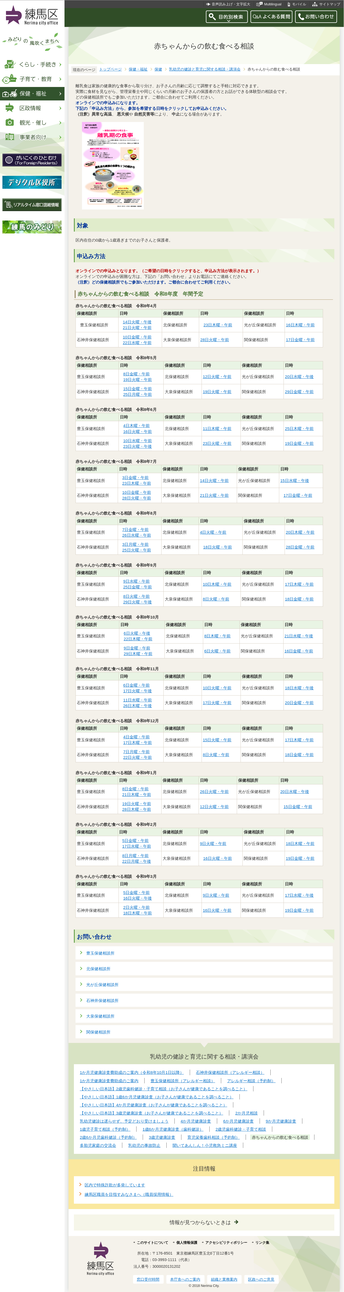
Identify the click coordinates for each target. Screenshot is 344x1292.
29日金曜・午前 (299, 391)
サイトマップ (329, 4)
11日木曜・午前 (217, 428)
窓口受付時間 (148, 1279)
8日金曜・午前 (136, 374)
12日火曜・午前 (217, 376)
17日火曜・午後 (137, 691)
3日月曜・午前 (135, 544)
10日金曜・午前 (137, 337)
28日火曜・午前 (214, 339)
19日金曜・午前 (299, 443)
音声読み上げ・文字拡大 (231, 4)
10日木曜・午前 (217, 584)
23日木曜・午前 (217, 325)
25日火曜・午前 (136, 550)
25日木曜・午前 (299, 428)
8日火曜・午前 (136, 596)
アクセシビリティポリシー (226, 1243)
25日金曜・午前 (137, 587)
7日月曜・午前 (136, 751)
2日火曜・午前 (136, 907)
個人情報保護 (186, 1243)
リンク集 (262, 1243)
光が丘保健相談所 (102, 984)
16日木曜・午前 (300, 325)
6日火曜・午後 (137, 633)
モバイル (299, 4)
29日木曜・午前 (138, 653)
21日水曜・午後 (299, 636)
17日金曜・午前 (300, 339)
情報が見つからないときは (200, 1222)
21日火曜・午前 (137, 327)
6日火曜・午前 (217, 651)
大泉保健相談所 (100, 1016)
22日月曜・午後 (136, 861)
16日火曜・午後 (137, 898)
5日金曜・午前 (135, 840)
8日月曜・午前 (135, 855)
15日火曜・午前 (217, 740)
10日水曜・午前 (137, 440)
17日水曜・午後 (299, 895)
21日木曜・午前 (136, 794)
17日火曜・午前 (217, 702)
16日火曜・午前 (137, 431)
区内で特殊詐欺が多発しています (115, 1185)
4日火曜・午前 (213, 532)
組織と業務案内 (224, 1279)
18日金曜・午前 (299, 599)
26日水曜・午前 (136, 535)
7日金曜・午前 (135, 529)
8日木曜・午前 (217, 636)
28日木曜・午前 (136, 809)
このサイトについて (152, 1243)
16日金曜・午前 (299, 651)
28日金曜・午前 (300, 547)
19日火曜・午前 (137, 379)
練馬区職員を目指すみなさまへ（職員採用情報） (129, 1194)
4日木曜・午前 (136, 425)
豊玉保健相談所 (100, 953)
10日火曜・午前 (217, 688)
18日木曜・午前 (300, 843)
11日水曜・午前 (137, 700)
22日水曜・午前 (137, 342)
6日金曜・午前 (136, 685)
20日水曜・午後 (299, 376)
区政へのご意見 (261, 1279)
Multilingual (272, 4)
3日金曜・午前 (135, 477)
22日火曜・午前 (137, 757)
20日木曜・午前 (300, 532)
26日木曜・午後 (137, 705)
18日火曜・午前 (217, 547)
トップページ (110, 69)
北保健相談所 (98, 968)
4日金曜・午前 (136, 737)
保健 (158, 69)
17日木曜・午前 (299, 584)
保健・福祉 (138, 69)
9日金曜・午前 (137, 648)
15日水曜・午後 (294, 480)
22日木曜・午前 (138, 639)
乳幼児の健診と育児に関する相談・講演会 (205, 69)
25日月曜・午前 (137, 394)
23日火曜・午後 (137, 446)
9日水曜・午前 (136, 581)
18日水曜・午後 (299, 688)
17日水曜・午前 (136, 846)
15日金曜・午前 (137, 388)
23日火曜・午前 (217, 443)
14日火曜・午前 (214, 480)
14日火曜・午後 (137, 322)
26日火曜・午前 (214, 791)
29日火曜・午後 (137, 602)
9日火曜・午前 (213, 843)
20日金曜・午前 (299, 702)
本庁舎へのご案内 (185, 1279)
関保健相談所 (98, 1032)
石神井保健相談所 (102, 1000)
